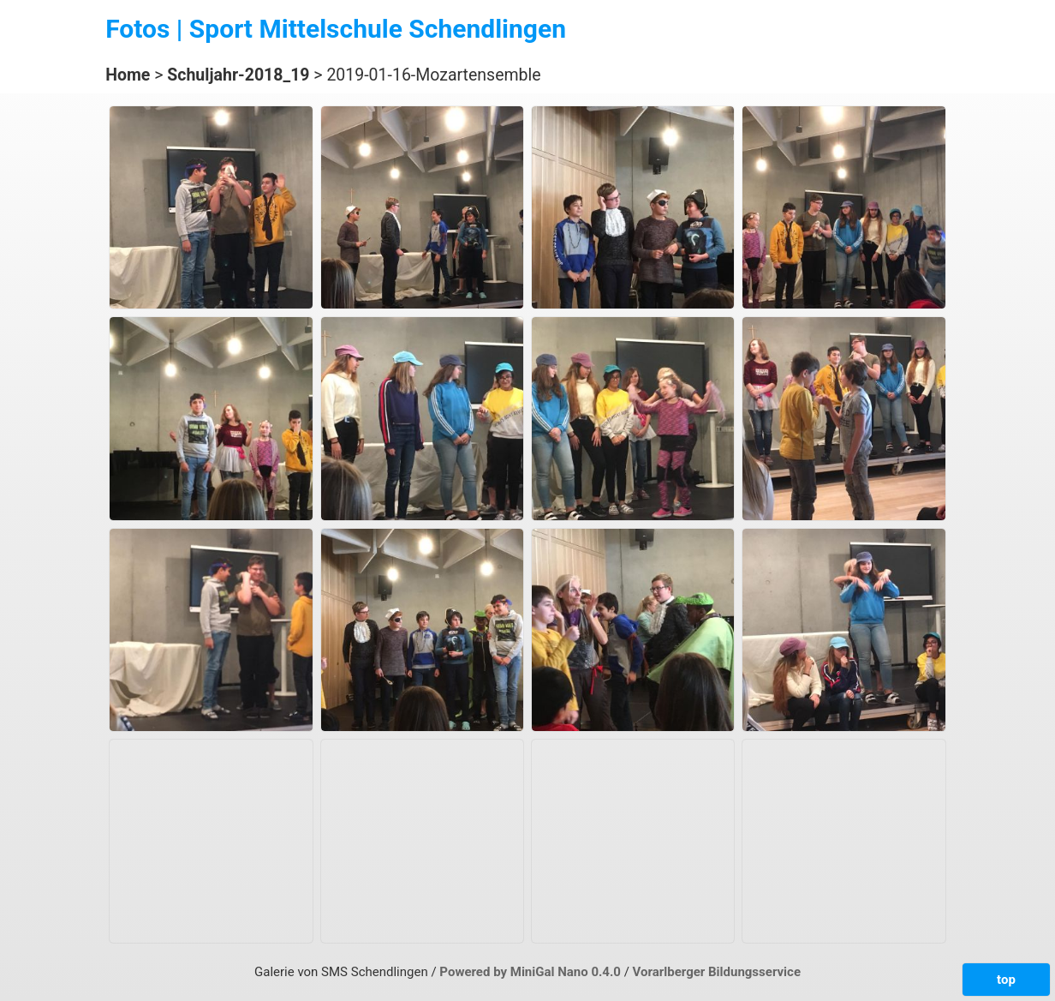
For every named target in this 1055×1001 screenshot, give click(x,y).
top (1006, 979)
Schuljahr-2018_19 (238, 75)
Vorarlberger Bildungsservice (717, 972)
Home (127, 75)
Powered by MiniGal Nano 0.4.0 (531, 972)
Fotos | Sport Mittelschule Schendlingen (335, 29)
